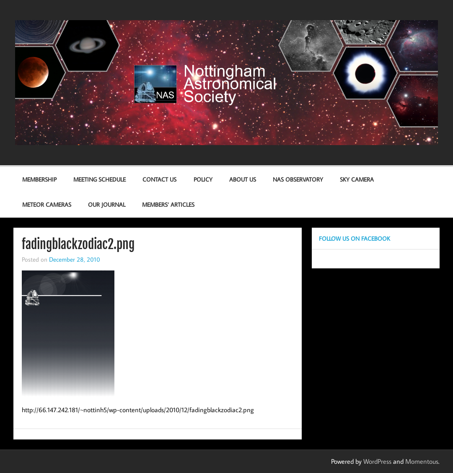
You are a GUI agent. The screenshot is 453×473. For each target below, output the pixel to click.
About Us (242, 179)
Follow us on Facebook (354, 238)
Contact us (159, 179)
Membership (39, 179)
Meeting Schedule (99, 179)
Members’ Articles (168, 204)
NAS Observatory (298, 179)
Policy (203, 179)
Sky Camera (357, 179)
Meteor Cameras (46, 204)
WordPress (377, 461)
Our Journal (106, 204)
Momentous (421, 461)
